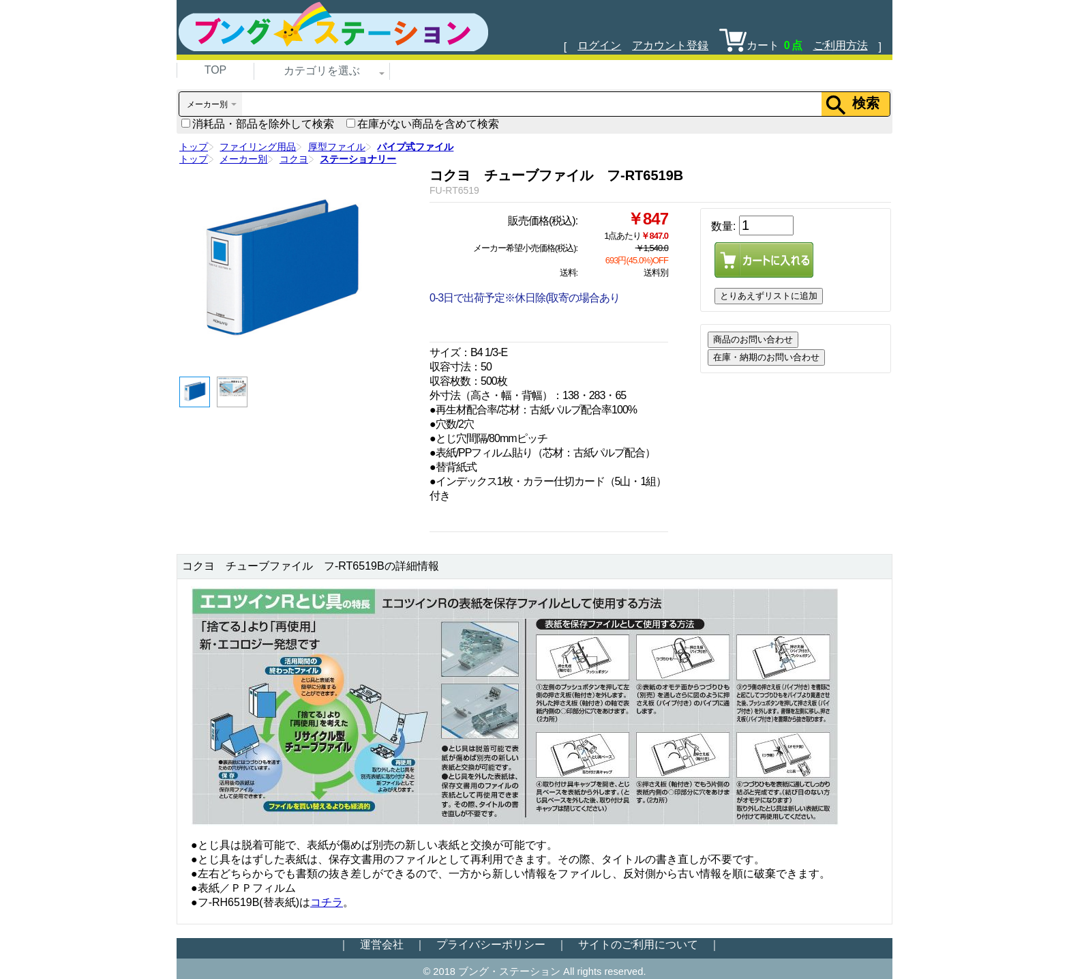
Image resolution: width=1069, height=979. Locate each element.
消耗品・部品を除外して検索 (257, 124)
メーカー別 (243, 159)
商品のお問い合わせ (753, 339)
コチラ (326, 902)
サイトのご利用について (638, 944)
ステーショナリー (358, 159)
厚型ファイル (336, 146)
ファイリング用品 (258, 146)
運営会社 (382, 944)
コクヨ (294, 159)
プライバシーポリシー (490, 944)
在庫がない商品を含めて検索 (422, 124)
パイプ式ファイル (415, 146)
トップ (193, 146)
